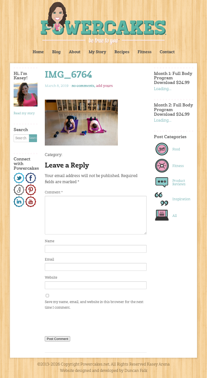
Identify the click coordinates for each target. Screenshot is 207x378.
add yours (104, 86)
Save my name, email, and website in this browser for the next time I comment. (94, 304)
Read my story (24, 113)
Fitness (144, 52)
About (74, 52)
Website (51, 277)
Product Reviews (179, 182)
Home (38, 52)
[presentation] (82, 324)
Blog (56, 52)
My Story (97, 52)
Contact (167, 52)
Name (49, 241)
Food (176, 149)
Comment (54, 192)
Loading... (162, 89)
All (174, 216)
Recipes (121, 52)
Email (49, 259)
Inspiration (180, 199)
